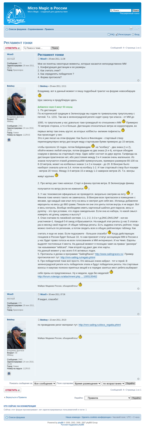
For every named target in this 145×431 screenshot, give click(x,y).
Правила (49, 29)
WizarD (43, 59)
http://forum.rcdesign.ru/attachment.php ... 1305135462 (67, 276)
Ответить (12, 48)
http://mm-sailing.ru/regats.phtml (77, 257)
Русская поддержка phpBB (72, 425)
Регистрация (125, 34)
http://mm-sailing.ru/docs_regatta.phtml (100, 324)
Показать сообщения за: (32, 383)
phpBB (60, 423)
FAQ (112, 34)
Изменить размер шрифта (136, 28)
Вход (137, 34)
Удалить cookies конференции (96, 417)
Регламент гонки (18, 43)
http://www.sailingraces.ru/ (109, 254)
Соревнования (35, 29)
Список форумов (17, 29)
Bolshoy (44, 86)
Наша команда (73, 417)
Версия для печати (131, 28)
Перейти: (78, 398)
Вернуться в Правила (16, 397)
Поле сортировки (79, 383)
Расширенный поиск (129, 13)
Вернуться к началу (138, 80)
